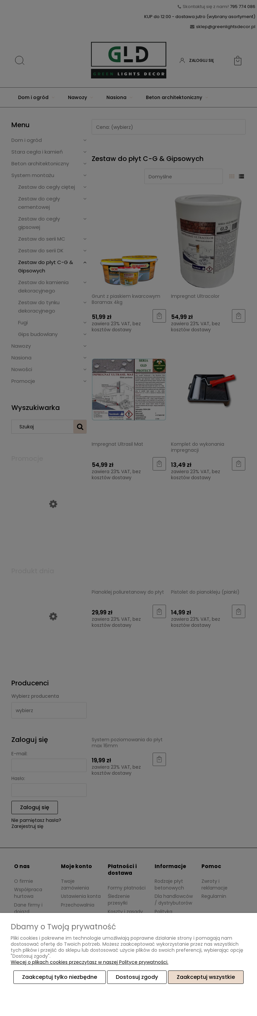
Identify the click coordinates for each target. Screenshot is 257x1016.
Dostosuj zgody (137, 977)
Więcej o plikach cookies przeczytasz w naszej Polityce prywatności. (89, 962)
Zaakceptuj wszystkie (206, 977)
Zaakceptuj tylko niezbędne (59, 977)
